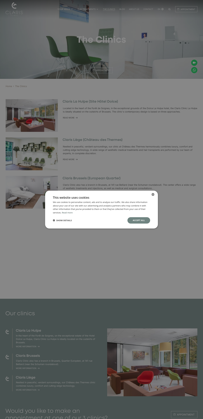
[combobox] (153, 194)
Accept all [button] (139, 220)
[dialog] (101, 209)
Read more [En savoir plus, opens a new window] (67, 212)
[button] (62, 220)
